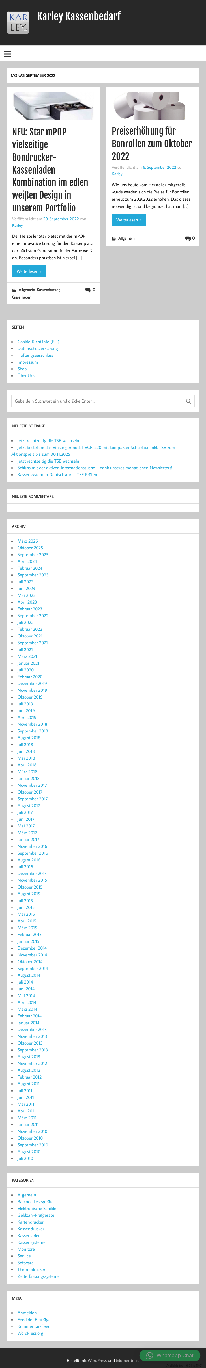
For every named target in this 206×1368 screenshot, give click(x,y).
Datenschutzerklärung (38, 348)
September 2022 (33, 615)
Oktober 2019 (30, 697)
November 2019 (32, 690)
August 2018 (29, 737)
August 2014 (29, 975)
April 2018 (27, 765)
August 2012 (29, 1070)
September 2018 (33, 731)
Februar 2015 (30, 934)
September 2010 (33, 1144)
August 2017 (29, 805)
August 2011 (29, 1083)
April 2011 (27, 1111)
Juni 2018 (26, 751)
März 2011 (27, 1117)
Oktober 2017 (30, 792)
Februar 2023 (30, 608)
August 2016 (29, 860)
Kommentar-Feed (34, 1326)
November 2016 (32, 846)
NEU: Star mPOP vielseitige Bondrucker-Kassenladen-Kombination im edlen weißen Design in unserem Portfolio (50, 170)
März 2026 (28, 541)
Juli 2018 (25, 744)
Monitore (26, 1249)
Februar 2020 (30, 676)
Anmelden (27, 1312)
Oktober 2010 (30, 1138)
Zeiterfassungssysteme (39, 1276)
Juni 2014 (26, 988)
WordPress (97, 1360)
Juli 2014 (25, 982)
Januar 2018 (29, 778)
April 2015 (27, 921)
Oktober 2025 (30, 547)
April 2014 (27, 1002)
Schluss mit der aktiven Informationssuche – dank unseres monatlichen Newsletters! (95, 467)
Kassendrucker (48, 289)
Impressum (28, 362)
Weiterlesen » (29, 271)
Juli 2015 (25, 900)
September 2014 (33, 968)
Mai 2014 (26, 995)
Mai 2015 (26, 914)
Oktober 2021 (30, 636)
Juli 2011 (25, 1090)
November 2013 (32, 1036)
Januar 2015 (28, 941)
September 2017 (33, 798)
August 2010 (29, 1151)
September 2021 (33, 642)
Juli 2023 (26, 581)
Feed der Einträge (34, 1319)
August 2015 (29, 893)
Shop (22, 368)
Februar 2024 (30, 568)
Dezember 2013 (32, 1029)
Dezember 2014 (32, 948)
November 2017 (32, 785)
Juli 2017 (25, 812)
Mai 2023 (27, 595)
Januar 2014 (28, 1022)
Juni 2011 (26, 1097)
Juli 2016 (25, 866)
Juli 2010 (25, 1158)
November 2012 (32, 1063)
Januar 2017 (28, 839)
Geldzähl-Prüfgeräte (36, 1215)
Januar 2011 (28, 1124)
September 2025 (33, 554)
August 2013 (29, 1056)
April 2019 (27, 717)
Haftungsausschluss (35, 355)
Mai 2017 (26, 826)
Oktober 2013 (30, 1043)
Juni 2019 (26, 710)
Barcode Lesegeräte (36, 1201)
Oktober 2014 (30, 961)
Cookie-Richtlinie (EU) (38, 341)
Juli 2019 (25, 703)
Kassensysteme (32, 1242)
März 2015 (27, 927)
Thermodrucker (31, 1269)
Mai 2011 (26, 1104)
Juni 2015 (26, 907)
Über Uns (26, 375)
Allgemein (27, 289)
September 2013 (33, 1050)
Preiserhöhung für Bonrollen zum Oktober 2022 (152, 144)
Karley (17, 225)
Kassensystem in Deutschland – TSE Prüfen (57, 474)
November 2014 (32, 955)
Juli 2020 (26, 670)
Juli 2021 (25, 649)
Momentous (127, 1360)
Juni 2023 (26, 588)
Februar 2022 (30, 629)
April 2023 (27, 602)
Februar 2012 (30, 1077)
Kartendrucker (31, 1222)
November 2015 (32, 880)
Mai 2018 (26, 758)
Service (24, 1256)
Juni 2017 (26, 819)
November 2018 (32, 724)
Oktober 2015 (30, 887)
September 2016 (33, 853)
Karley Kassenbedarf (79, 16)
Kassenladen (21, 297)
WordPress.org (30, 1333)
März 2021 (27, 656)
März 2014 (27, 1009)
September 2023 (33, 575)
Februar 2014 (30, 1016)
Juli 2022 (25, 622)
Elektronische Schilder (38, 1208)
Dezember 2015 (32, 873)
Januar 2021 (28, 663)
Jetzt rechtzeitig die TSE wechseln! (49, 440)
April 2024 (27, 561)
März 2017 (27, 832)
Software (26, 1262)
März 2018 (27, 771)
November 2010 (32, 1131)
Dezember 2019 (32, 683)
